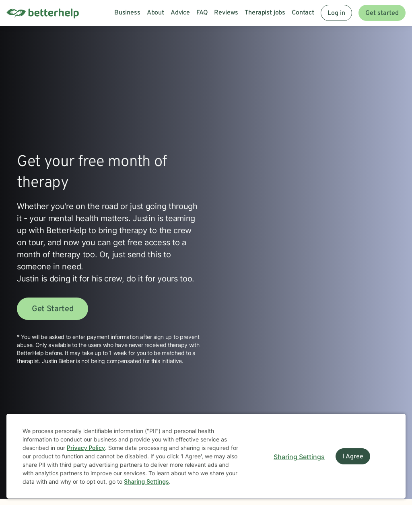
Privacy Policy (86, 447)
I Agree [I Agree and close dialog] (352, 457)
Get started (382, 13)
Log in (336, 13)
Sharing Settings (146, 481)
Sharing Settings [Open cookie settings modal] (299, 457)
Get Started (52, 309)
